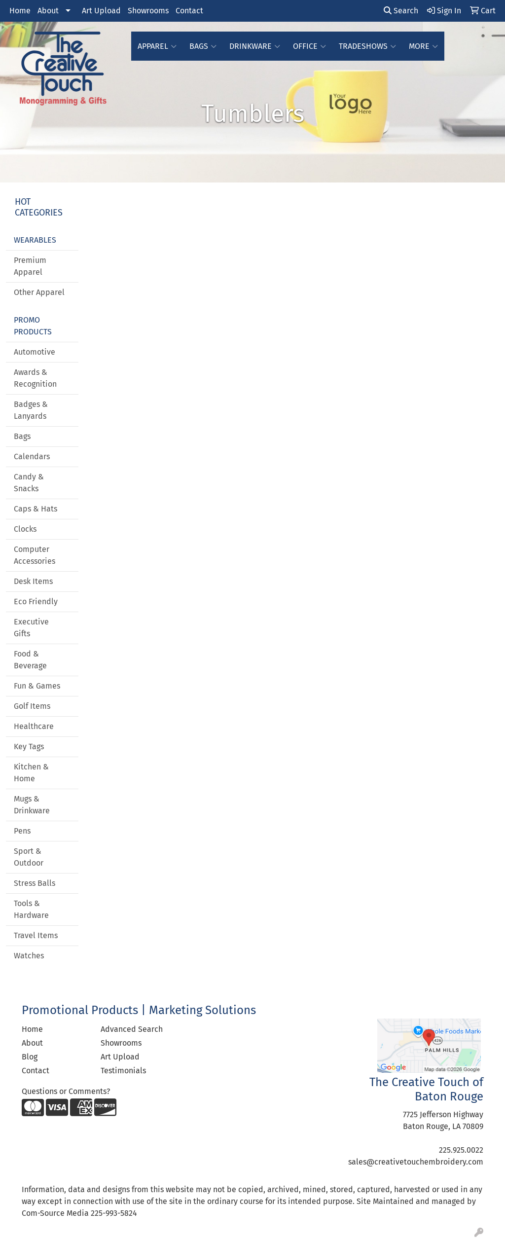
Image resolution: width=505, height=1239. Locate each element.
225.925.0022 (461, 1150)
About (48, 10)
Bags (202, 46)
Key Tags (29, 746)
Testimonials (123, 1070)
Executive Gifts (31, 627)
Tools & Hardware (31, 909)
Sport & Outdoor (28, 857)
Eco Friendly (36, 601)
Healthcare (34, 726)
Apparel (157, 46)
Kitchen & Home (31, 772)
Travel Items (36, 935)
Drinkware (254, 46)
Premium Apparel (30, 266)
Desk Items (33, 581)
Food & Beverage (30, 659)
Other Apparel (39, 292)
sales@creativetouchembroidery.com (415, 1161)
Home (20, 10)
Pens (22, 831)
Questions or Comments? (66, 1091)
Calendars (32, 456)
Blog (29, 1056)
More (423, 46)
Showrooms (148, 10)
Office (309, 46)
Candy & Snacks (29, 482)
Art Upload (101, 10)
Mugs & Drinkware (32, 804)
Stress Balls (34, 883)
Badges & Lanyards (31, 410)
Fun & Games (37, 686)
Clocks (25, 529)
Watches (29, 955)
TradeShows (367, 46)
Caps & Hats (35, 508)
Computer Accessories (34, 555)
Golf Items (32, 706)
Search (401, 10)
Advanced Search (132, 1029)
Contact (189, 10)
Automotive (34, 352)
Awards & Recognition (35, 378)
